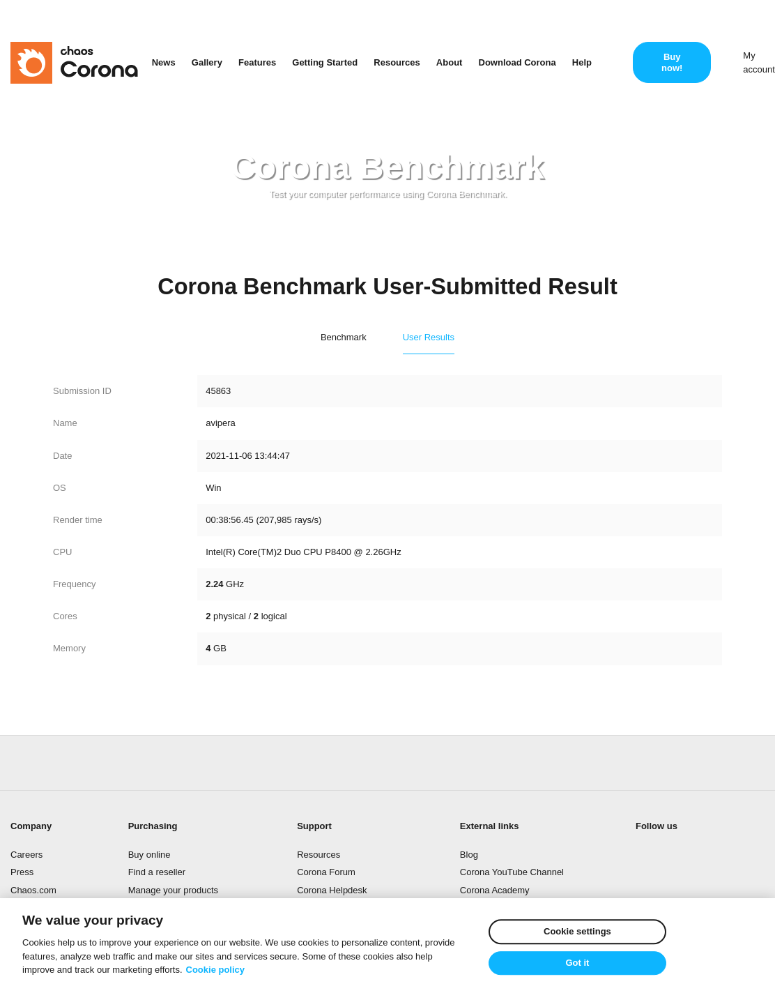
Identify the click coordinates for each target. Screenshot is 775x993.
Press (21, 872)
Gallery (207, 62)
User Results (428, 337)
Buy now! (671, 62)
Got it (577, 963)
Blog (469, 854)
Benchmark (344, 337)
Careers (26, 854)
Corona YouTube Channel (512, 872)
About (449, 62)
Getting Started (325, 62)
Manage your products (173, 890)
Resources (397, 62)
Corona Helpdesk (332, 890)
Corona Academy (495, 890)
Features (257, 62)
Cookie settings (577, 931)
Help (582, 62)
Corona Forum (326, 872)
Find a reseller (156, 872)
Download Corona (517, 62)
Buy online (149, 854)
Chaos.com (33, 890)
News (164, 62)
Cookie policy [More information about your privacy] (215, 969)
